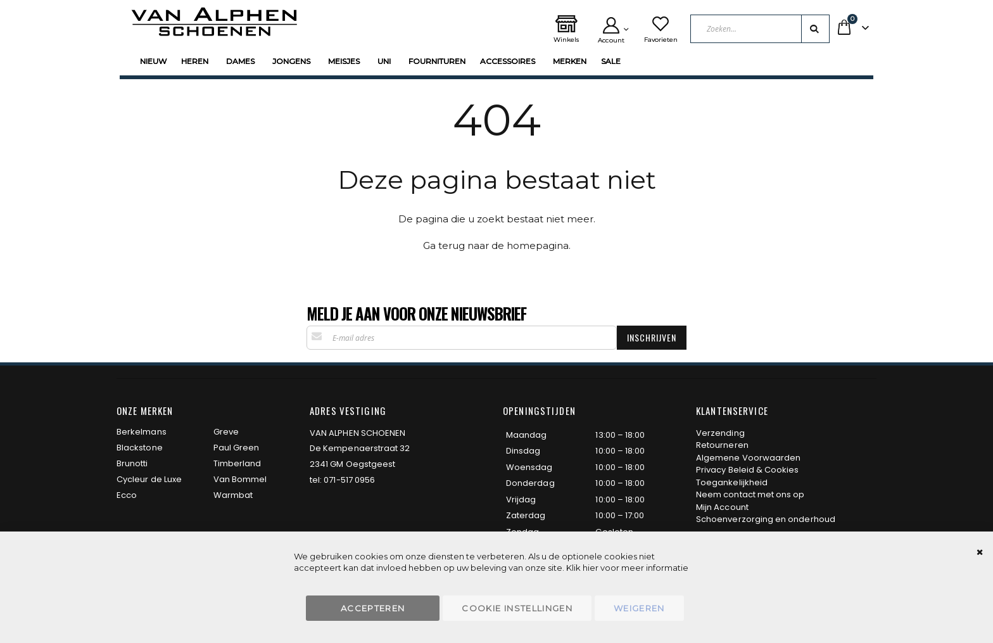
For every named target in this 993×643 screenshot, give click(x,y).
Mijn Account (722, 507)
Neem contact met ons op (750, 494)
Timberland (237, 463)
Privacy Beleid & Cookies (747, 470)
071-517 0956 (349, 480)
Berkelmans (142, 432)
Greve (226, 432)
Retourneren (722, 445)
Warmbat (233, 495)
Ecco (127, 495)
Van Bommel (240, 479)
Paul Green (236, 448)
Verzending (720, 433)
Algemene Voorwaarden (748, 458)
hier (590, 568)
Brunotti (132, 463)
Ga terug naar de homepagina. (497, 245)
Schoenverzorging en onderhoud (765, 519)
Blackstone (140, 448)
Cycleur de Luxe (149, 479)
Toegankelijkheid (732, 482)
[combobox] (760, 29)
